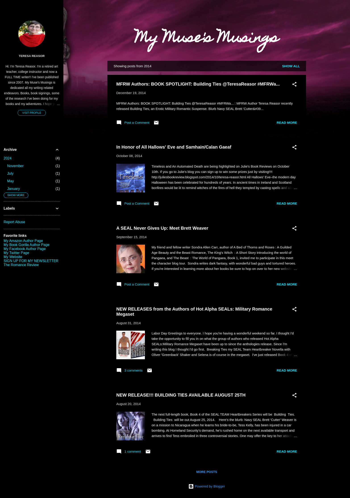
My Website (13, 257)
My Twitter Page (16, 253)
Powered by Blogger (206, 486)
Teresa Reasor (32, 56)
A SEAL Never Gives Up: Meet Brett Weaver (162, 228)
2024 (8, 158)
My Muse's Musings (207, 39)
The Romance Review (21, 265)
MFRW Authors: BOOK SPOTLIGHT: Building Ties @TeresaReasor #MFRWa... (198, 84)
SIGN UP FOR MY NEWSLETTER (31, 261)
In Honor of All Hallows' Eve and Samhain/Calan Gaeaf (173, 147)
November (15, 166)
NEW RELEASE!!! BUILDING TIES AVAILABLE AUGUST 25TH (181, 395)
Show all (291, 66)
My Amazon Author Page (23, 241)
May (10, 181)
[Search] (303, 12)
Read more (287, 122)
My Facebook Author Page (25, 249)
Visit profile (31, 112)
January (13, 189)
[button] (294, 85)
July (10, 173)
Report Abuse (14, 222)
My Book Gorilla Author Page (26, 245)
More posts (206, 472)
